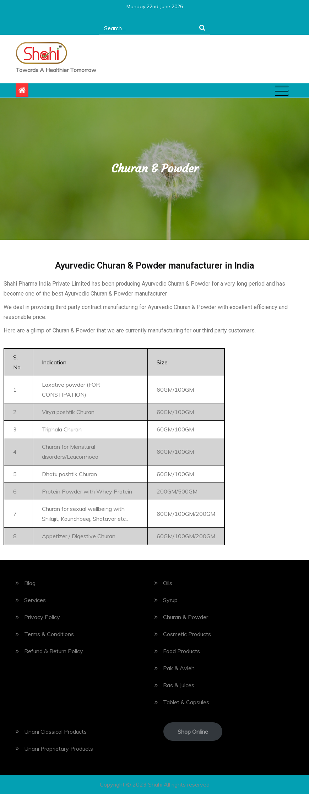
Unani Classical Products (55, 731)
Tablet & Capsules (186, 702)
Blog (30, 582)
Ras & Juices (178, 685)
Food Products (181, 651)
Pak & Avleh (179, 668)
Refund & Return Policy (53, 651)
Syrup (170, 599)
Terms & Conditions (49, 634)
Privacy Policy (42, 617)
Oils (167, 582)
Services (35, 599)
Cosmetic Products (187, 634)
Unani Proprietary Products (58, 748)
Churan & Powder (185, 617)
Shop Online (193, 731)
